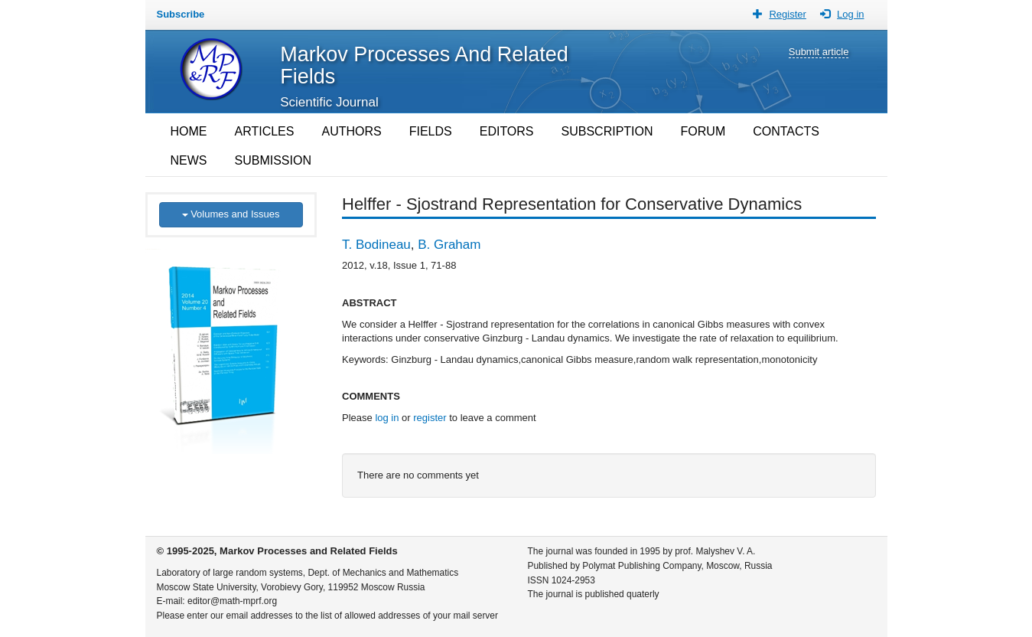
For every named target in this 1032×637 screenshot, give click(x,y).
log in (387, 417)
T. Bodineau (376, 244)
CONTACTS (786, 131)
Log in (850, 14)
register (429, 417)
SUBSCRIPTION (607, 131)
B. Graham (449, 244)
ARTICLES (265, 131)
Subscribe (181, 14)
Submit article (819, 51)
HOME (189, 131)
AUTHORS (351, 131)
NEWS (189, 160)
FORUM (703, 131)
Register (787, 14)
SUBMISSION (273, 160)
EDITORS (507, 131)
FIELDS (430, 131)
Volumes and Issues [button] (231, 214)
